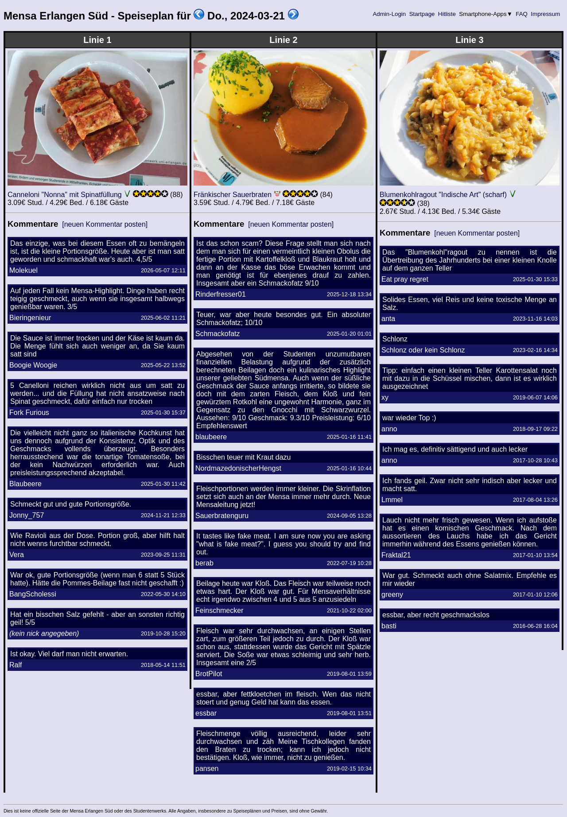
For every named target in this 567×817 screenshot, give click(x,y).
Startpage (422, 14)
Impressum (545, 14)
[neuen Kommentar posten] (105, 224)
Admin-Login (389, 14)
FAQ (521, 14)
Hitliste (446, 14)
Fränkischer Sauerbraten (233, 194)
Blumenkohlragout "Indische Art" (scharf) (443, 194)
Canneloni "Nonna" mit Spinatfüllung (65, 194)
